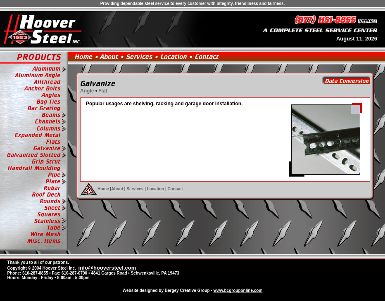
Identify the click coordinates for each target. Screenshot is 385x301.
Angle (87, 91)
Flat (102, 91)
